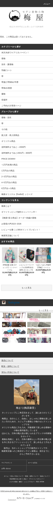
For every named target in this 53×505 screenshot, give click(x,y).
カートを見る (32, 463)
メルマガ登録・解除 (15, 482)
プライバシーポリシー (36, 479)
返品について (44, 476)
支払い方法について (16, 476)
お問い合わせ (6, 468)
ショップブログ (29, 482)
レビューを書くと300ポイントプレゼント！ (20, 230)
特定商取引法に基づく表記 (18, 479)
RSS (37, 482)
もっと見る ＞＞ (46, 310)
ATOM (42, 482)
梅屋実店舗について (10, 235)
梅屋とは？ (6, 206)
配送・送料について (31, 476)
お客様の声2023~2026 (11, 224)
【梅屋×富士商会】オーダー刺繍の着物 (18, 218)
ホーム (6, 476)
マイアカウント (6, 463)
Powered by (26, 499)
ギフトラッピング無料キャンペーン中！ (19, 212)
